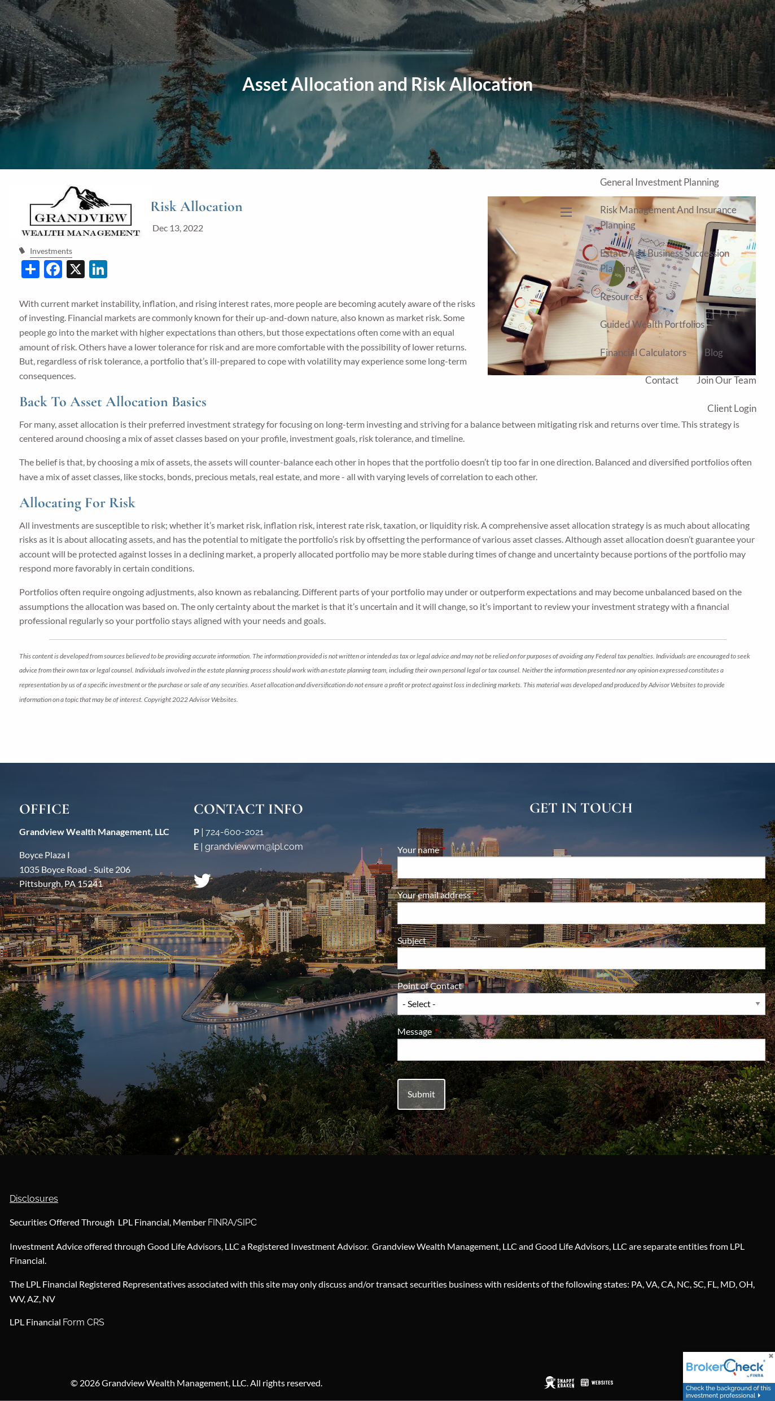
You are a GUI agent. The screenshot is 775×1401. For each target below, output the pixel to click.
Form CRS (83, 1322)
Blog (713, 352)
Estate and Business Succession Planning (664, 260)
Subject (452, 940)
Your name (458, 849)
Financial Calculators (643, 352)
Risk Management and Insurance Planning (668, 217)
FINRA (221, 1222)
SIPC (247, 1222)
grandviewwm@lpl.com (254, 846)
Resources (621, 296)
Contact (661, 380)
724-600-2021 (234, 832)
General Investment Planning (659, 182)
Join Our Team (726, 380)
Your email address (474, 894)
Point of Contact (470, 985)
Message (455, 1031)
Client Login (731, 408)
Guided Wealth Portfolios (652, 324)
